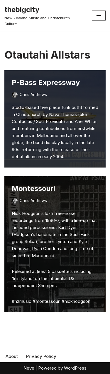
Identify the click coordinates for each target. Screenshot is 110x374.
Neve (28, 368)
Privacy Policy (41, 356)
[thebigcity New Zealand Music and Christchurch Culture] (43, 15)
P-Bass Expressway (46, 82)
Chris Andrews (33, 94)
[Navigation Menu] (99, 16)
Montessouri (33, 188)
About (12, 356)
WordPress (75, 368)
